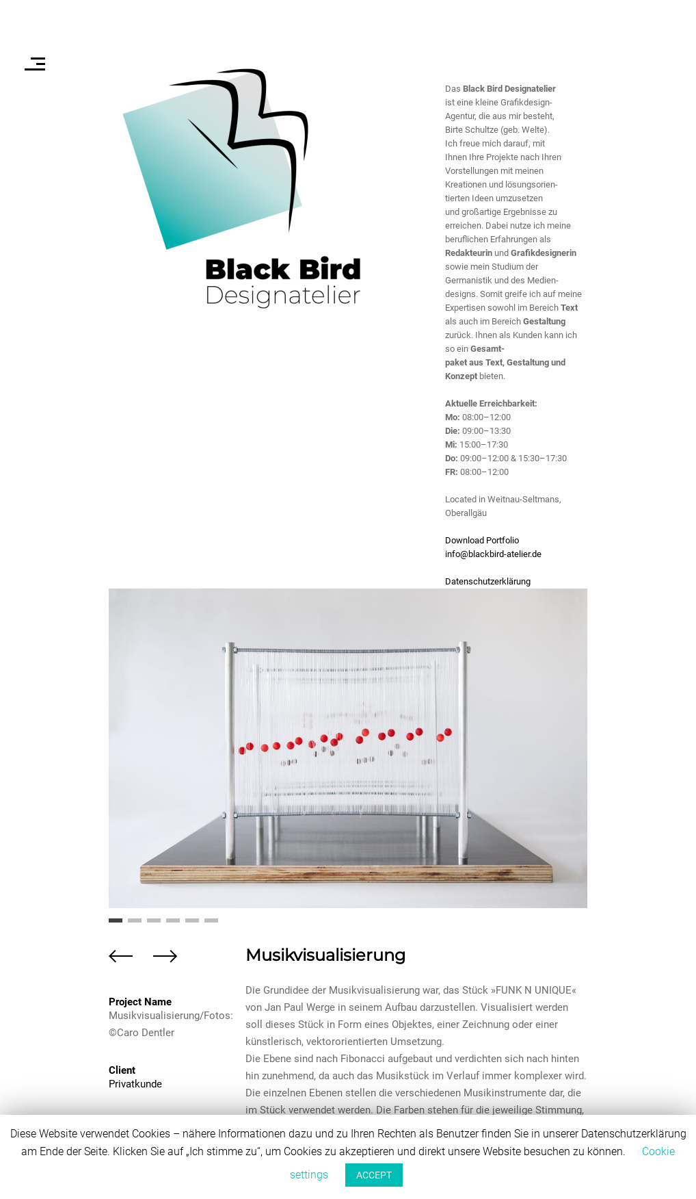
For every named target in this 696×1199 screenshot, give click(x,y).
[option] (348, 748)
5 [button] (192, 925)
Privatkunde (135, 1084)
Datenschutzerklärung (488, 581)
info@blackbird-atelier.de (493, 554)
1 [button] (115, 925)
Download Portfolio (482, 540)
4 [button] (173, 925)
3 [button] (154, 925)
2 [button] (135, 925)
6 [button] (211, 925)
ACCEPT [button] (374, 1175)
